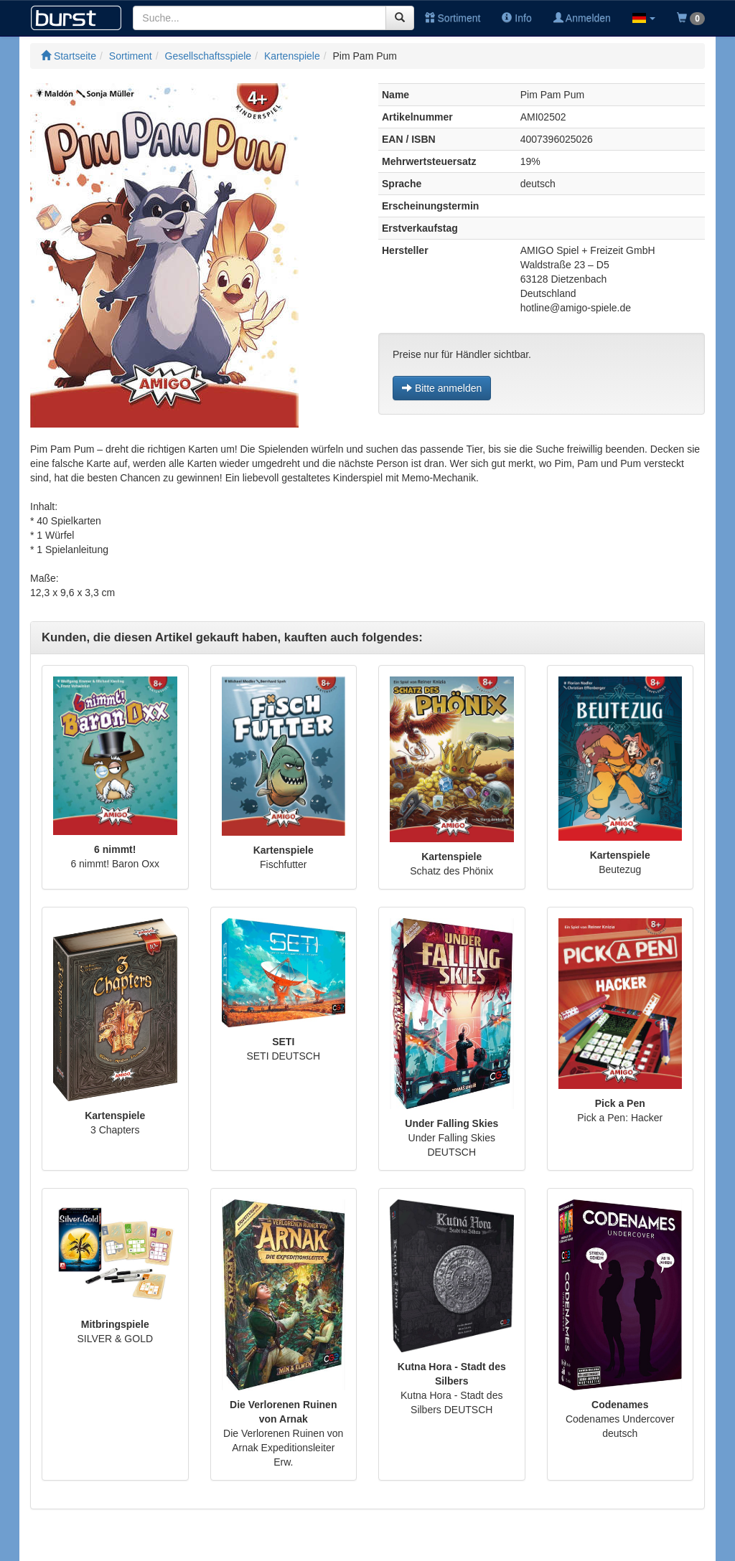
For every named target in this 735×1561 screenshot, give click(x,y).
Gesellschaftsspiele (208, 56)
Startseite (68, 56)
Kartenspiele (292, 56)
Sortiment (453, 18)
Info (516, 18)
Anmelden (582, 18)
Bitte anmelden (442, 388)
